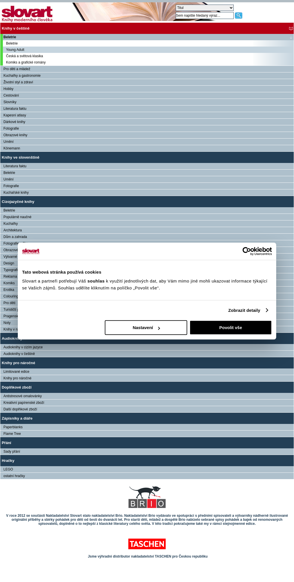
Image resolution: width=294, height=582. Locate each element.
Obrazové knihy (15, 135)
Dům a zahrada (15, 237)
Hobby (8, 89)
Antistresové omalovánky (22, 396)
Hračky (8, 460)
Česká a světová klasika (24, 56)
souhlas (96, 280)
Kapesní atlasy (14, 115)
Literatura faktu (14, 109)
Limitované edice (16, 372)
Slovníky (9, 102)
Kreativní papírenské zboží (23, 403)
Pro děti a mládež (16, 69)
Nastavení (146, 327)
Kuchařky (10, 224)
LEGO (8, 469)
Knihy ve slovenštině (20, 157)
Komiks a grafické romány (26, 62)
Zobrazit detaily (244, 310)
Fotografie (11, 128)
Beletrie (9, 37)
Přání (6, 443)
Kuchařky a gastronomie (21, 76)
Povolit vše (230, 327)
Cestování (11, 95)
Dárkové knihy (14, 122)
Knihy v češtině (16, 28)
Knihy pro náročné (18, 363)
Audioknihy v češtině (19, 354)
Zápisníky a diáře (17, 418)
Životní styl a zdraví (18, 82)
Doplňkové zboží (17, 387)
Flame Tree (12, 434)
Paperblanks (13, 427)
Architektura (12, 230)
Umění (8, 142)
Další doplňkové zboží (20, 409)
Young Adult (15, 50)
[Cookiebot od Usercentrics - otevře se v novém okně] (247, 251)
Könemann (11, 148)
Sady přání (11, 452)
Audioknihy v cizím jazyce (23, 347)
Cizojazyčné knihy (18, 201)
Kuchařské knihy (16, 193)
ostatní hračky (14, 476)
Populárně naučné (17, 217)
